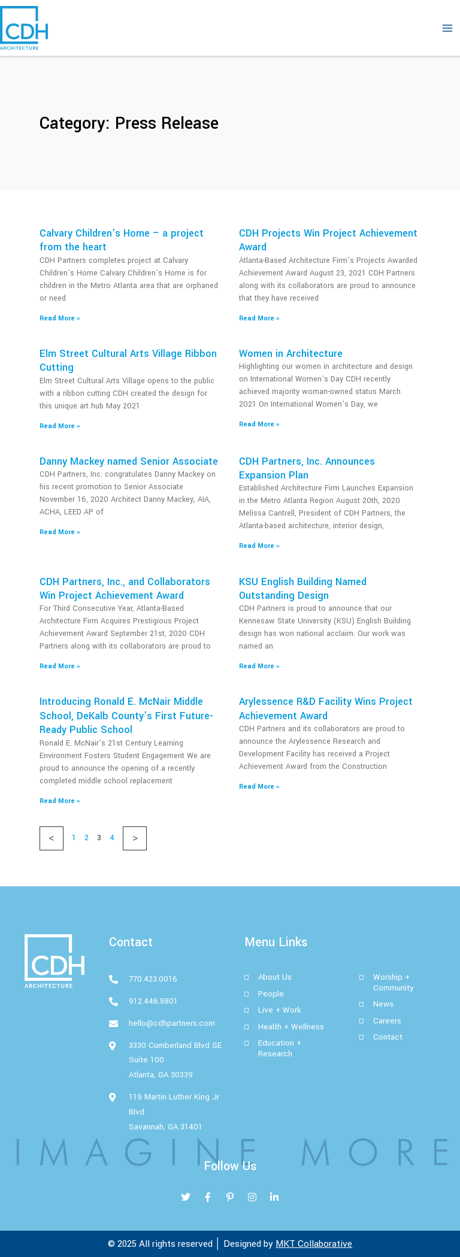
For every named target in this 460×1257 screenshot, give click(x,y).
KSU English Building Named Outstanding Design (303, 588)
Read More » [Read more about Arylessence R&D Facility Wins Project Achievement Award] (259, 786)
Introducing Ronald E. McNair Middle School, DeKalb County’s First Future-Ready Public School (126, 716)
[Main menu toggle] (447, 28)
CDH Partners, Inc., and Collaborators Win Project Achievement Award (125, 588)
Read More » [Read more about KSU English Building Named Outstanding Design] (259, 666)
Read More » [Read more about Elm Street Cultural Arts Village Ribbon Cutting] (60, 426)
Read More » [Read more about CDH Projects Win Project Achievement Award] (259, 318)
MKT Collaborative (314, 1243)
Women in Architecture (291, 354)
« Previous (51, 838)
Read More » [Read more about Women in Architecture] (259, 424)
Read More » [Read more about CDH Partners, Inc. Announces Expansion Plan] (259, 545)
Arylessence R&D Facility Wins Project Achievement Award (326, 708)
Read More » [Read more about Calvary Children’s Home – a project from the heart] (60, 318)
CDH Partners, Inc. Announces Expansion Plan (307, 468)
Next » (135, 838)
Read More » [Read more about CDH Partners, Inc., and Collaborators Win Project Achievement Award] (60, 666)
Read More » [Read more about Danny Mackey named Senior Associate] (60, 532)
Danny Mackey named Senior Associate (129, 461)
